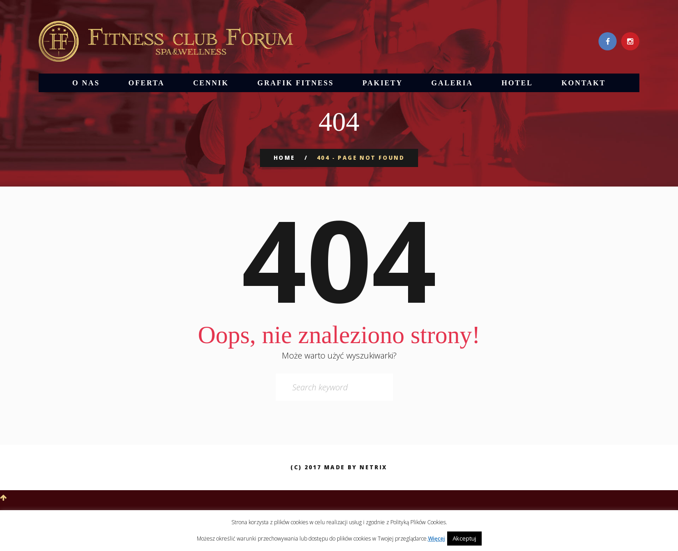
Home (284, 158)
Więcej (436, 538)
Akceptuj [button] (464, 538)
